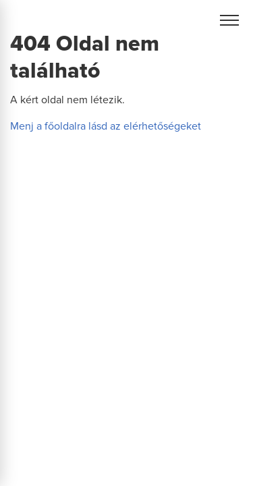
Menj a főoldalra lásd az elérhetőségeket (105, 126)
